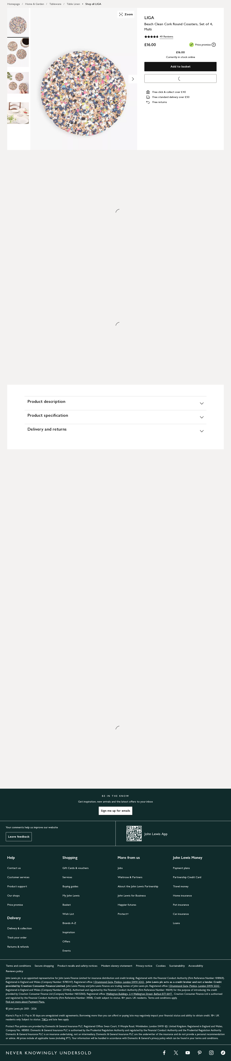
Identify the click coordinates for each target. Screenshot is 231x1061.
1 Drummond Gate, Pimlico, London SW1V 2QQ (119, 982)
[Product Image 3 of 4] (18, 82)
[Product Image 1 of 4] (18, 22)
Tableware (55, 4)
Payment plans (181, 868)
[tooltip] (214, 45)
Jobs (120, 868)
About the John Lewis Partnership (138, 886)
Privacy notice (144, 965)
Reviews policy (14, 971)
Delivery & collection (19, 928)
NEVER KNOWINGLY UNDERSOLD (49, 1052)
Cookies (161, 965)
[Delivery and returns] (115, 431)
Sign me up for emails (115, 810)
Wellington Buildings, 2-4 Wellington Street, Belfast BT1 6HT (139, 993)
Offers (66, 941)
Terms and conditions (18, 965)
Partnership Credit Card (187, 877)
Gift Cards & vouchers (75, 868)
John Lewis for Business (132, 895)
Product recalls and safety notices (77, 965)
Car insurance (181, 914)
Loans (176, 923)
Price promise (15, 904)
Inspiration (68, 932)
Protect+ (123, 914)
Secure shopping (44, 965)
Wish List (68, 914)
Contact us (14, 868)
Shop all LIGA (93, 4)
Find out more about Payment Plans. (25, 1001)
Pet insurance (181, 904)
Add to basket (181, 66)
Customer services (18, 877)
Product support (17, 886)
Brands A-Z (69, 923)
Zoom (126, 14)
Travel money (180, 886)
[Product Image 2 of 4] (18, 52)
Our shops (13, 895)
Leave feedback (18, 836)
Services (67, 877)
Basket (66, 904)
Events (66, 950)
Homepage (13, 4)
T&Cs (45, 1019)
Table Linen (73, 4)
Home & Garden (34, 4)
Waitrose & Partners (130, 877)
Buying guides (70, 886)
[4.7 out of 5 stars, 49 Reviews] (158, 37)
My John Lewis (71, 895)
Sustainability (177, 965)
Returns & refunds (18, 946)
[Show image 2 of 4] (132, 79)
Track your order (17, 937)
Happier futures (127, 904)
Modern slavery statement (116, 965)
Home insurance (182, 895)
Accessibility (195, 965)
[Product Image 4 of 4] (18, 113)
